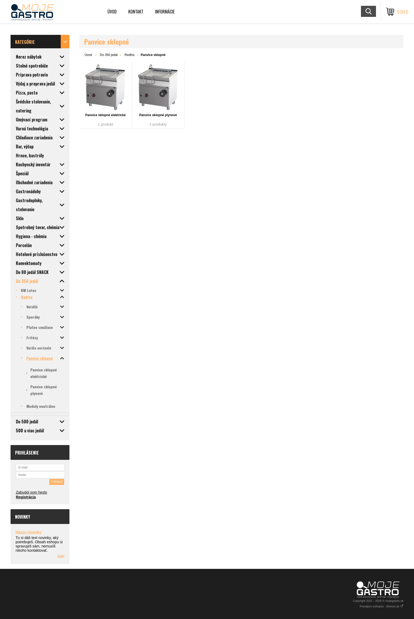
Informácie (165, 11)
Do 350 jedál (108, 55)
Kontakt (135, 11)
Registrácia (26, 497)
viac (60, 556)
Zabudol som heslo (31, 492)
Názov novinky (28, 532)
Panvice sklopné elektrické (105, 115)
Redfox (130, 55)
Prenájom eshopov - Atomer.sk (381, 606)
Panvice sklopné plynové (158, 115)
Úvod (112, 11)
